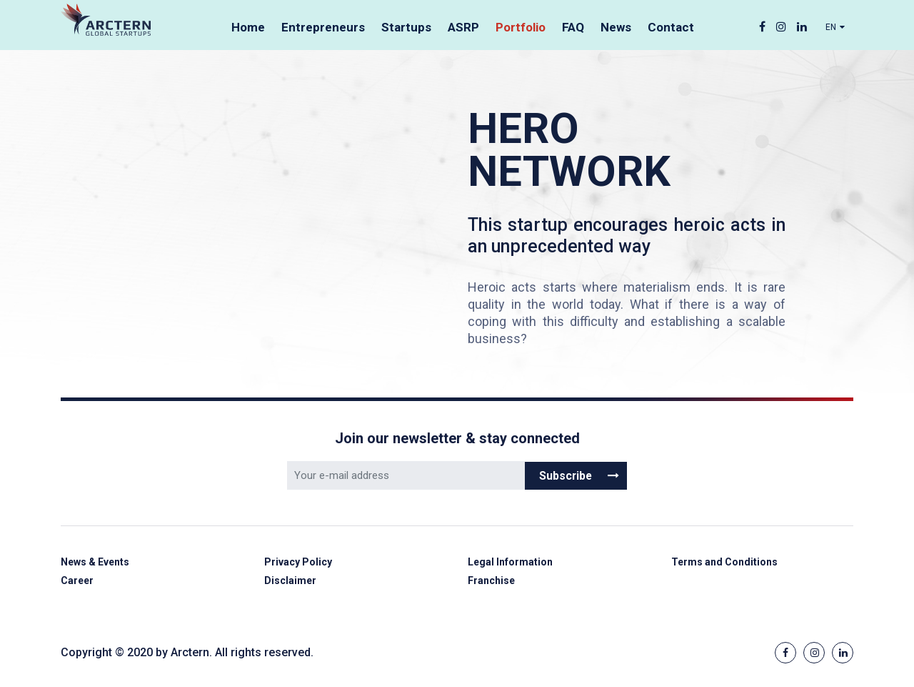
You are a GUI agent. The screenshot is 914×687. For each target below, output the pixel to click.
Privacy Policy (300, 562)
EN (835, 28)
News (616, 27)
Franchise (493, 582)
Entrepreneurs (323, 27)
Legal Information (512, 562)
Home (248, 27)
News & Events (98, 562)
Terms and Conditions (727, 562)
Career (78, 582)
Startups (406, 27)
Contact (671, 27)
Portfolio (521, 27)
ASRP (463, 27)
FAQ (573, 27)
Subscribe (579, 475)
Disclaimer (291, 582)
